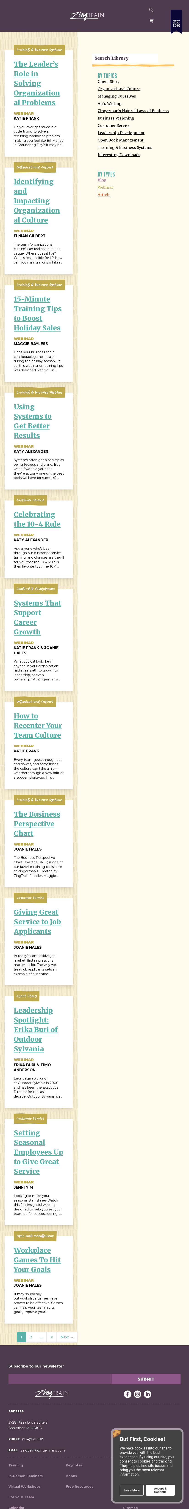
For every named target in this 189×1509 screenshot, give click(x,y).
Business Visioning (116, 118)
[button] (9, 16)
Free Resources (79, 1487)
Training (15, 1465)
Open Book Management (120, 140)
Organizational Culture (119, 89)
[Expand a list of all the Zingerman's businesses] (176, 49)
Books (71, 1476)
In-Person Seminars (25, 1476)
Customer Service (114, 125)
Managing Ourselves (117, 96)
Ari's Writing (109, 103)
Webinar (105, 187)
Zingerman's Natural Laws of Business (133, 111)
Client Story (109, 81)
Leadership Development (121, 133)
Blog (102, 180)
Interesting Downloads (119, 154)
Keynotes (74, 1465)
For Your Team (21, 1497)
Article (104, 194)
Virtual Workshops (24, 1487)
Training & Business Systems (125, 147)
